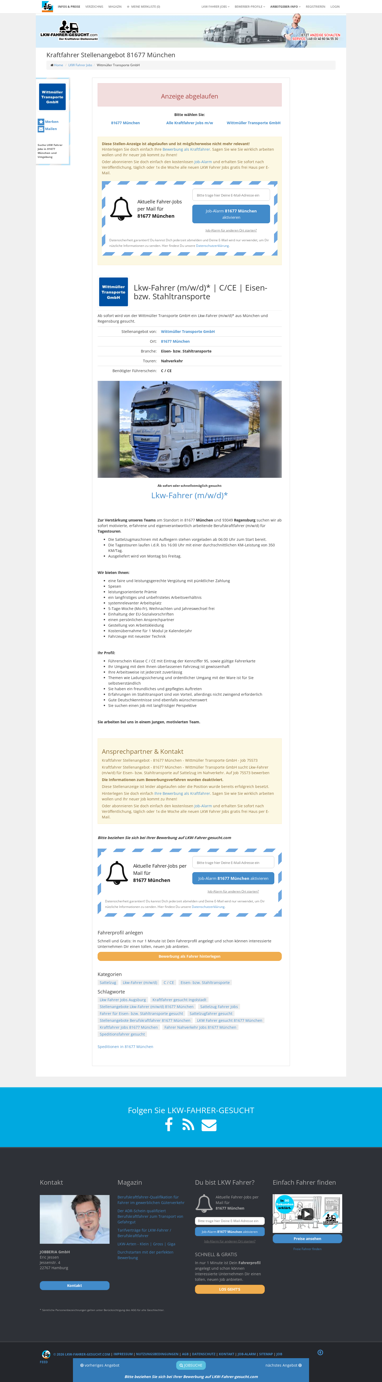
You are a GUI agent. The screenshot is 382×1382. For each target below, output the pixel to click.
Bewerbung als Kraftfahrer (186, 149)
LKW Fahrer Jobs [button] (215, 6)
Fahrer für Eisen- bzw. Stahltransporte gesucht (141, 1013)
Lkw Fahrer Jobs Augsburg (123, 999)
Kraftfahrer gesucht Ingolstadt (179, 999)
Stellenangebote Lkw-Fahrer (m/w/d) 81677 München (147, 1006)
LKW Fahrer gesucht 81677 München (229, 1020)
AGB (185, 1354)
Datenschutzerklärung (212, 245)
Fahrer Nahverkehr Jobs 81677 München (200, 1027)
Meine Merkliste (143, 6)
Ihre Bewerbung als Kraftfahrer (182, 793)
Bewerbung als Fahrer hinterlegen (189, 956)
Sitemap (266, 1354)
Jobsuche (191, 1365)
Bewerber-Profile (250, 6)
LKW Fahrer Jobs (80, 65)
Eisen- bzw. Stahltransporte (205, 982)
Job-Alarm (203, 161)
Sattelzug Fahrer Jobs (219, 1006)
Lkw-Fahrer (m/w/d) (140, 982)
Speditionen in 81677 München (125, 1046)
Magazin (114, 6)
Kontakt (226, 1354)
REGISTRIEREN (315, 6)
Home (58, 65)
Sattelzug (108, 982)
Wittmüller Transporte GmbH (188, 331)
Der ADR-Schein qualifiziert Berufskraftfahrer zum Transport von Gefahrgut (150, 1216)
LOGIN (335, 6)
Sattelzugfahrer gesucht (211, 1013)
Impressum (123, 1354)
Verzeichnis (94, 6)
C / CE (169, 982)
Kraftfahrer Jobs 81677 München (129, 1027)
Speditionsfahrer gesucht (122, 1034)
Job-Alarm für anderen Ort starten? (231, 230)
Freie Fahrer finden (307, 1249)
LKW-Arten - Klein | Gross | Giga (146, 1243)
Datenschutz (203, 1354)
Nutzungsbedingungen (157, 1354)
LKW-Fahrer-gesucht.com (235, 1376)
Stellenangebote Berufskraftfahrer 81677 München (145, 1020)
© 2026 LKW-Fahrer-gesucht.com (76, 1354)
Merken (48, 122)
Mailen (47, 129)
